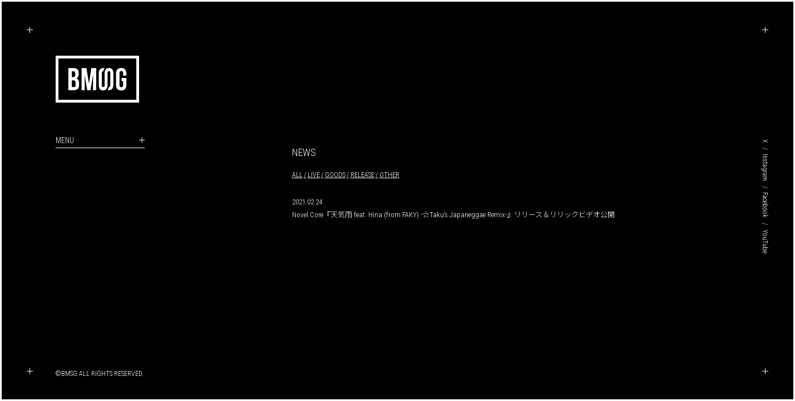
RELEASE (362, 174)
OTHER (389, 174)
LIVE (314, 174)
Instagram (765, 167)
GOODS (335, 174)
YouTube (765, 241)
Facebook (765, 205)
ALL (297, 174)
